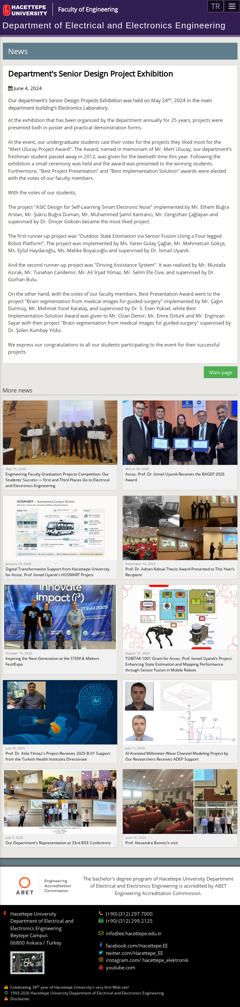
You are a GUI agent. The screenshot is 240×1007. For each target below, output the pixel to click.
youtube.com (120, 967)
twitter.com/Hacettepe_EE (134, 953)
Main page (220, 372)
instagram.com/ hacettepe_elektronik (147, 960)
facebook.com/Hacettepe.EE (137, 945)
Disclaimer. (20, 999)
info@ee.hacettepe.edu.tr (133, 933)
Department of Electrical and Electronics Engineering (114, 25)
